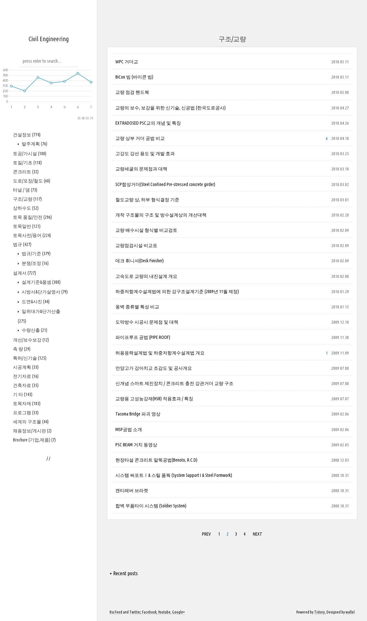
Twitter (134, 612)
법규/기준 (36, 253)
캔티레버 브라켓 (131, 490)
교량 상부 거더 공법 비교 (140, 138)
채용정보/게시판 (32, 430)
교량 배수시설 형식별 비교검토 (146, 230)
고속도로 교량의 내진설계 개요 (146, 276)
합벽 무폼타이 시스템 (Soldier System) (150, 505)
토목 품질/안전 (32, 217)
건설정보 (27, 134)
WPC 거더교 (126, 61)
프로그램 (26, 412)
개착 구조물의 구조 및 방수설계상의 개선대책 (161, 214)
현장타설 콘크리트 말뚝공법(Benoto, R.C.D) (156, 460)
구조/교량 (27, 199)
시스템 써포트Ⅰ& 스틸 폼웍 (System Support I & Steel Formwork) (173, 475)
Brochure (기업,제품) (34, 439)
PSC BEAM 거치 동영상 (136, 444)
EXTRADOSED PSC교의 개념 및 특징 (148, 123)
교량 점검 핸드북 (132, 92)
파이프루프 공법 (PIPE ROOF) (142, 337)
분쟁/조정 (35, 263)
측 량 (21, 349)
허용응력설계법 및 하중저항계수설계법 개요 (160, 352)
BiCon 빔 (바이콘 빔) (134, 77)
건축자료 (26, 385)
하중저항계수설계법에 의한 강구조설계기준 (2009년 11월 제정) (177, 291)
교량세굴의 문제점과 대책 (141, 168)
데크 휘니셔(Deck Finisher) (139, 260)
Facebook (149, 612)
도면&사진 (35, 301)
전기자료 (26, 376)
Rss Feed (116, 612)
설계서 (24, 273)
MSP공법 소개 (128, 429)
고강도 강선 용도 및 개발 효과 (145, 153)
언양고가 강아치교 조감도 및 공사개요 (153, 368)
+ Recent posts (124, 573)
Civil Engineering (49, 39)
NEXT (257, 534)
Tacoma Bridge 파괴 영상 (137, 413)
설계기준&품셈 (41, 282)
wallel (350, 612)
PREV (206, 534)
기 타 (22, 394)
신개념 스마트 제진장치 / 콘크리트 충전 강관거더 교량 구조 (174, 383)
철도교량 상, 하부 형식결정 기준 (147, 199)
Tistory (319, 612)
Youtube (164, 612)
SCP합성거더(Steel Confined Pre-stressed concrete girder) (165, 184)
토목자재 (27, 403)
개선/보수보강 (31, 339)
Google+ (178, 612)
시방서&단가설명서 (44, 291)
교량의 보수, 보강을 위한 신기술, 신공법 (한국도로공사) (170, 107)
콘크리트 (26, 171)
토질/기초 (27, 162)
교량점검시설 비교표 (136, 245)
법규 (22, 244)
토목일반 (27, 226)
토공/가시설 (29, 153)
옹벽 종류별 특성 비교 (137, 306)
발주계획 (34, 143)
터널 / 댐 (25, 190)
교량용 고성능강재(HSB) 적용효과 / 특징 (154, 398)
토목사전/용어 (32, 235)
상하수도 (26, 208)
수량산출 (34, 330)
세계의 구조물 (31, 421)
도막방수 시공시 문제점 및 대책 (146, 322)
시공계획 (26, 367)
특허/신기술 (29, 358)
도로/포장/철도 (31, 180)
